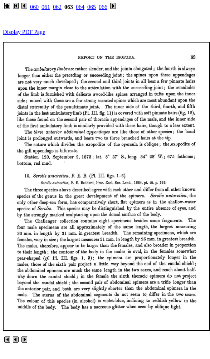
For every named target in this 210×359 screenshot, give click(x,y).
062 (57, 7)
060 (34, 7)
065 (91, 7)
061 (45, 7)
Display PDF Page (24, 32)
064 (80, 7)
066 (103, 7)
